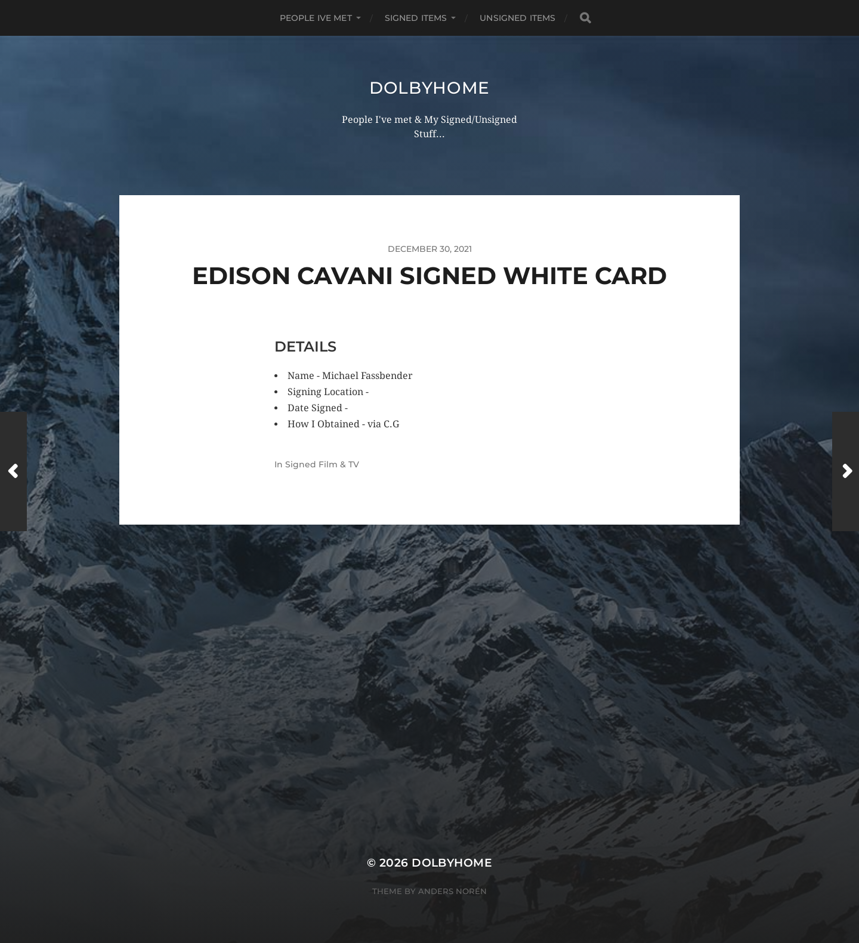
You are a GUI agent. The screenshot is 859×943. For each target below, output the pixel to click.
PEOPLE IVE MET (316, 18)
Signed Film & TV (322, 464)
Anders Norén (452, 891)
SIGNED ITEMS (416, 18)
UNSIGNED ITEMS (517, 18)
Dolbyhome (429, 88)
